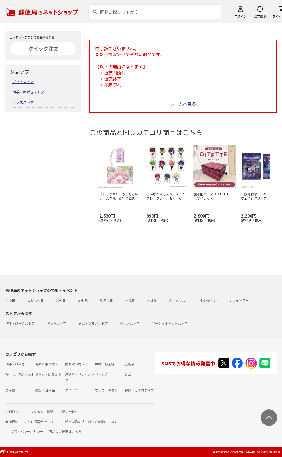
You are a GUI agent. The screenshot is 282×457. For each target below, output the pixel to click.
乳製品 (129, 364)
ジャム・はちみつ (48, 374)
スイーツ (71, 390)
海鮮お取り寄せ (46, 364)
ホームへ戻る (183, 103)
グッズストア (23, 102)
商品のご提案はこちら (65, 431)
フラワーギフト (106, 390)
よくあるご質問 (41, 411)
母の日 (10, 300)
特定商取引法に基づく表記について (91, 421)
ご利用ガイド (15, 411)
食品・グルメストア (93, 323)
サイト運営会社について (42, 421)
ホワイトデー (239, 300)
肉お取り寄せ (75, 364)
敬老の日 (106, 300)
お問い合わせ (68, 411)
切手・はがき (15, 364)
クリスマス (177, 300)
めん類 (10, 390)
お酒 (128, 374)
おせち (152, 300)
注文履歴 (260, 16)
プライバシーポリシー (27, 431)
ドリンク (101, 374)
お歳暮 (130, 300)
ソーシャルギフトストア (170, 323)
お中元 (83, 300)
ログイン (240, 16)
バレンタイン (207, 300)
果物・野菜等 (104, 364)
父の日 (61, 300)
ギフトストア (23, 81)
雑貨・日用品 (45, 390)
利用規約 (11, 421)
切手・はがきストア (28, 91)
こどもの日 (35, 300)
